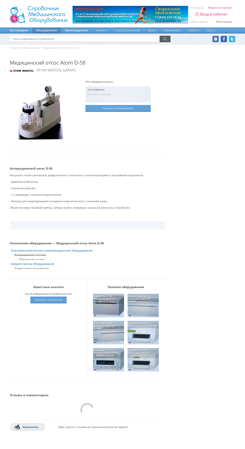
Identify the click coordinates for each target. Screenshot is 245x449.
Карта (211, 30)
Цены (152, 30)
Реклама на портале (220, 7)
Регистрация (224, 21)
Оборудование (46, 30)
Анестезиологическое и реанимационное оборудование (52, 250)
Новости (194, 30)
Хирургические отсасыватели (32, 268)
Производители (76, 30)
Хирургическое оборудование (32, 264)
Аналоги (101, 30)
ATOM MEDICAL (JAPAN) (56, 70)
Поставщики (19, 30)
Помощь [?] (197, 7)
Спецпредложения (127, 30)
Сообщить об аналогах (48, 299)
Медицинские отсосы (31, 259)
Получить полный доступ (118, 108)
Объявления (172, 30)
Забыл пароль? (199, 21)
